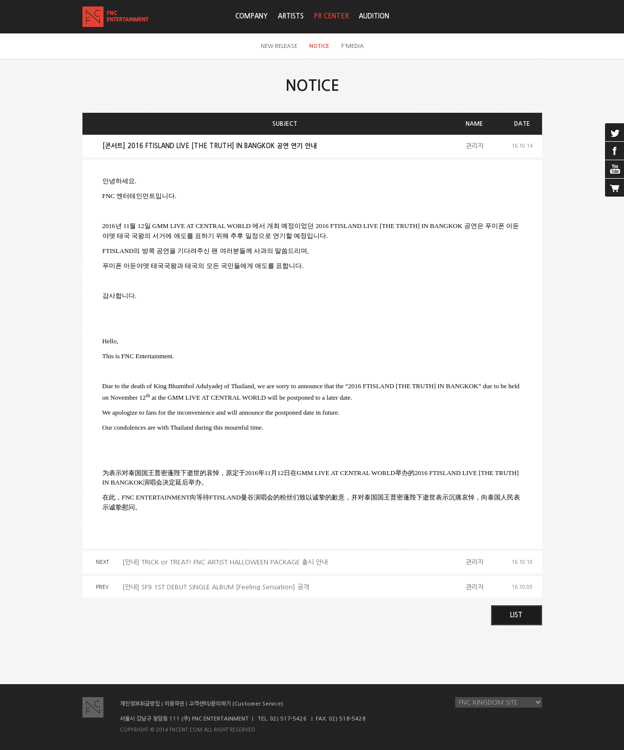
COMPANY (251, 16)
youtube (614, 169)
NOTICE (319, 46)
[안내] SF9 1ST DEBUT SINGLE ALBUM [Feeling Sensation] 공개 (215, 587)
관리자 (475, 146)
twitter (614, 132)
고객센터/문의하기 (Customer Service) (236, 704)
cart (614, 188)
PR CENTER (331, 16)
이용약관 (174, 704)
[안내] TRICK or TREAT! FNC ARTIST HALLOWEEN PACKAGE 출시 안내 (225, 562)
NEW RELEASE (279, 46)
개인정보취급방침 (140, 704)
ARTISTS (291, 16)
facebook (614, 151)
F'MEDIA (352, 46)
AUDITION (374, 16)
